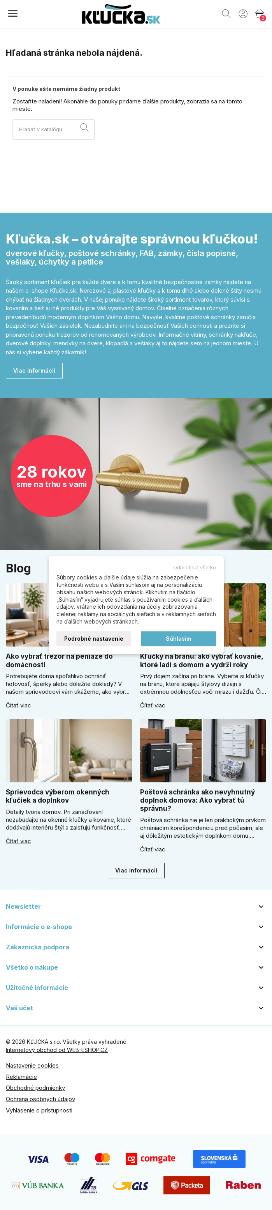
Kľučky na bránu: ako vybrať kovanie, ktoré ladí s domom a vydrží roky (201, 660)
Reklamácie (21, 1076)
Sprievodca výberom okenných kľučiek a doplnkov (57, 796)
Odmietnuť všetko (194, 567)
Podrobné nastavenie (93, 638)
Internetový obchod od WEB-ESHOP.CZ (57, 1050)
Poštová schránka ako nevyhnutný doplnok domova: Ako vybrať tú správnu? (197, 800)
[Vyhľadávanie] (53, 129)
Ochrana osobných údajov (40, 1099)
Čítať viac (18, 705)
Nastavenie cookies (32, 1065)
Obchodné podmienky (35, 1087)
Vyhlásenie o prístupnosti (39, 1110)
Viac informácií (34, 370)
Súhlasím (178, 638)
